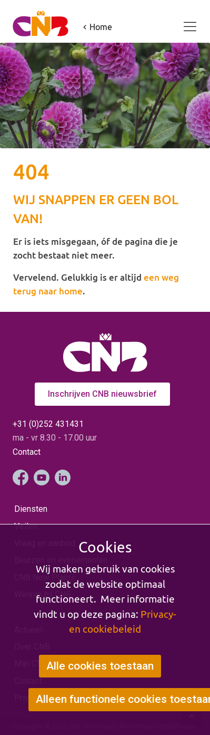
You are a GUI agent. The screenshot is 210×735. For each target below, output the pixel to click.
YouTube (41, 477)
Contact (27, 452)
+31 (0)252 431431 (48, 424)
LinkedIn (63, 477)
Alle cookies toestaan (100, 666)
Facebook (20, 477)
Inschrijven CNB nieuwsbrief (102, 394)
